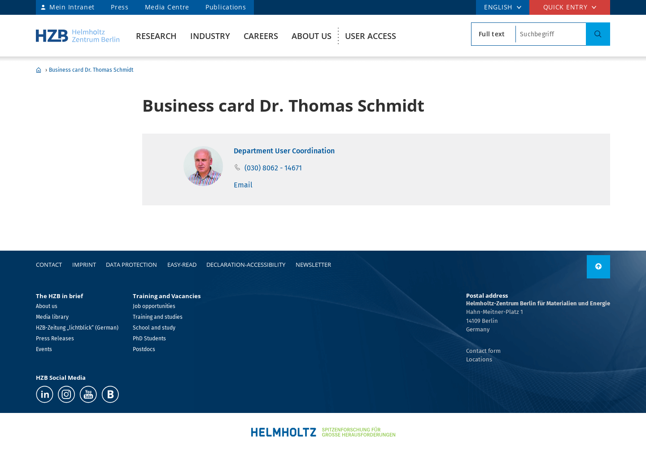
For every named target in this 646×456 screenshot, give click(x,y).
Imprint (84, 265)
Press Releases (55, 338)
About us (312, 35)
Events (44, 349)
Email (243, 185)
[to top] (598, 266)
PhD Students (149, 338)
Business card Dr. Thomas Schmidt (91, 70)
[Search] (598, 34)
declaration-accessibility (245, 265)
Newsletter (313, 265)
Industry (210, 35)
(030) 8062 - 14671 (273, 168)
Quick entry (565, 7)
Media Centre (167, 7)
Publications (225, 7)
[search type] (493, 34)
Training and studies (158, 317)
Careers (261, 35)
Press (120, 7)
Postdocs (144, 349)
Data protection (131, 265)
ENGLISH (498, 7)
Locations (479, 359)
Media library (52, 317)
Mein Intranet (72, 7)
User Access (370, 35)
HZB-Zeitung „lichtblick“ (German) (77, 328)
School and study (154, 328)
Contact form (483, 350)
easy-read (181, 265)
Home (38, 70)
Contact (49, 265)
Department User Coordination (284, 151)
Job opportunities (154, 306)
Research (156, 35)
